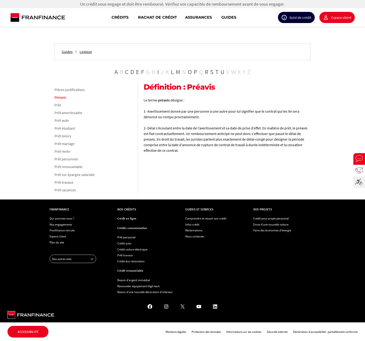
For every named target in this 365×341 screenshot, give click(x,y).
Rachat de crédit (157, 17)
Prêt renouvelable (68, 166)
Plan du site (57, 242)
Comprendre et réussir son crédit (205, 218)
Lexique (86, 52)
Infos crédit (192, 224)
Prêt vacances (65, 190)
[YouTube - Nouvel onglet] (198, 306)
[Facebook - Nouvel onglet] (149, 306)
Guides (228, 17)
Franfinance (59, 209)
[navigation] (212, 17)
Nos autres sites (74, 259)
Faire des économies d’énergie (272, 230)
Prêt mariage (64, 143)
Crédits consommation (132, 228)
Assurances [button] (198, 17)
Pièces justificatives (69, 89)
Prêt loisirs (62, 136)
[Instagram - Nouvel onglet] (166, 306)
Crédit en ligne (126, 218)
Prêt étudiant (64, 128)
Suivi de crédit (300, 17)
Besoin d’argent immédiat (133, 280)
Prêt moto (62, 151)
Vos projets (262, 209)
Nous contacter (194, 236)
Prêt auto (61, 120)
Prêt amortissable (68, 112)
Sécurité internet (277, 332)
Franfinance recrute (62, 230)
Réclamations (193, 230)
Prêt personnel (66, 159)
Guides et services (199, 209)
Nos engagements (61, 224)
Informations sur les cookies (243, 332)
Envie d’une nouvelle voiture (270, 224)
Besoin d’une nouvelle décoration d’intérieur (145, 292)
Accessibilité (28, 332)
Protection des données (206, 332)
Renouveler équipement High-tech (138, 286)
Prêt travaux (63, 182)
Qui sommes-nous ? (62, 218)
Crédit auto (124, 243)
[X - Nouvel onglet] (182, 306)
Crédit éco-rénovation (131, 261)
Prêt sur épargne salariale (74, 174)
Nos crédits (126, 209)
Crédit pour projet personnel (271, 218)
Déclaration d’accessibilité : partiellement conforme (325, 332)
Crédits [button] (120, 17)
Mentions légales (176, 332)
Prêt (57, 105)
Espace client (341, 17)
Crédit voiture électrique (132, 249)
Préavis (60, 97)
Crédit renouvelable (130, 270)
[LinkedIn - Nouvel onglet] (215, 306)
